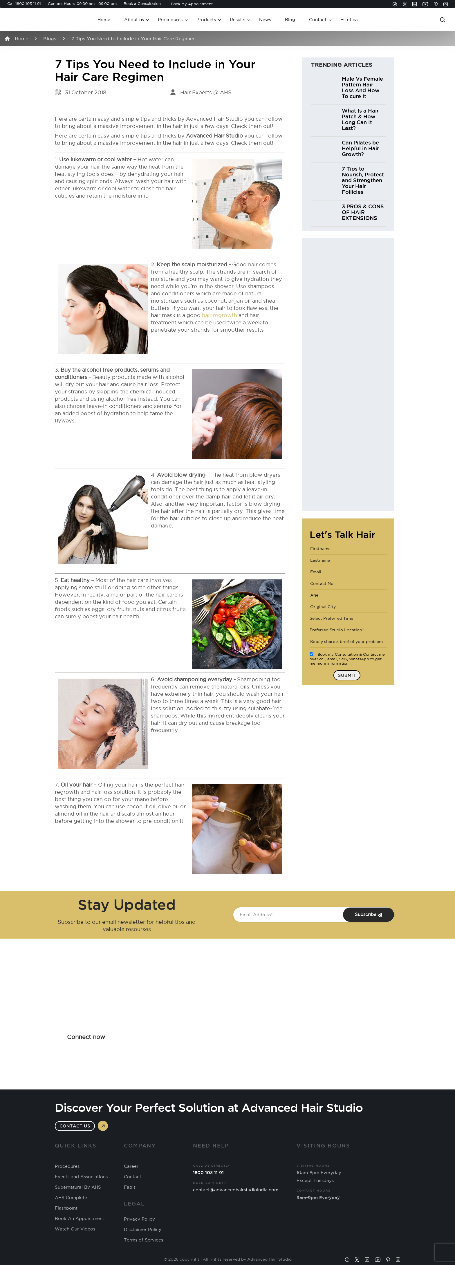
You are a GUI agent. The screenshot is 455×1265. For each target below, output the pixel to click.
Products (206, 19)
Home (104, 19)
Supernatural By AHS (78, 1187)
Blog (290, 19)
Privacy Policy (139, 1219)
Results (237, 19)
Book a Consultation (142, 3)
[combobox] (348, 618)
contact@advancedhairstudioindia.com (235, 1189)
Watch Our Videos (75, 1229)
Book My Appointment (192, 4)
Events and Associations (81, 1176)
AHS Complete (71, 1197)
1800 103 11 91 (28, 3)
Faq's (130, 1187)
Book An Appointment (79, 1218)
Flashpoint (66, 1208)
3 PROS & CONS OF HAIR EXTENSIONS (363, 212)
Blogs (49, 38)
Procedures (170, 19)
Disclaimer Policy (142, 1229)
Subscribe (368, 914)
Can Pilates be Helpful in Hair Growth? (360, 148)
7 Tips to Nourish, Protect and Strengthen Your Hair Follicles (363, 180)
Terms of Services (143, 1240)
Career (131, 1166)
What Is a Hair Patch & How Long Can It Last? (360, 119)
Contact (317, 19)
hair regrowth (219, 315)
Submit (347, 675)
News (265, 19)
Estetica (349, 19)
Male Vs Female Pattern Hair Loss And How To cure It (362, 87)
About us (134, 19)
